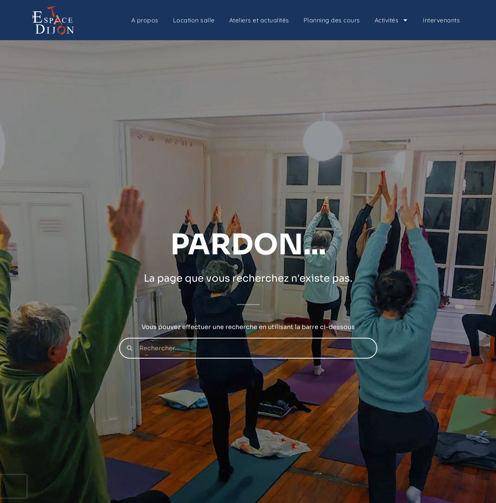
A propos (145, 20)
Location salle (194, 20)
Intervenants (441, 20)
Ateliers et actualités (259, 20)
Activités (392, 20)
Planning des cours (332, 20)
